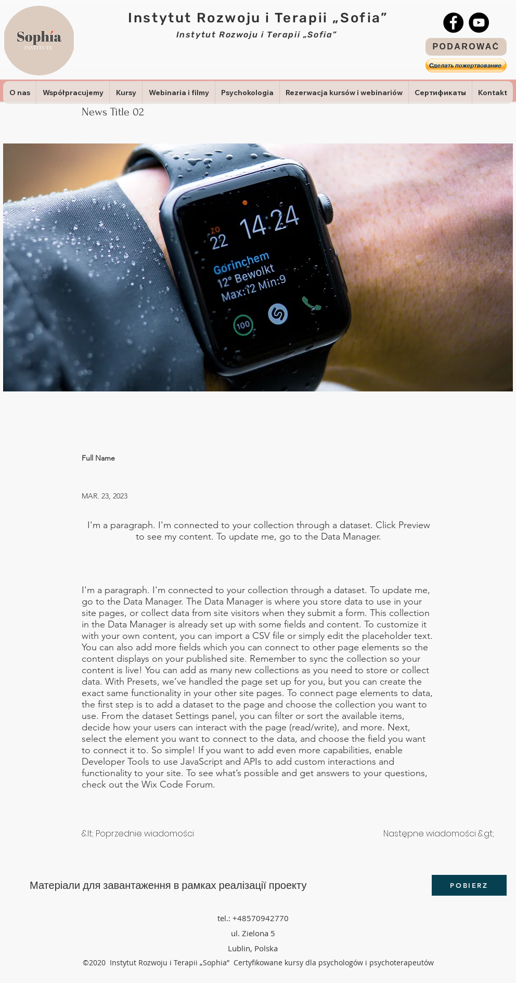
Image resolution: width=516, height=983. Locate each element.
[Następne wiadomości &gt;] (438, 833)
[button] (466, 65)
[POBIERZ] (469, 885)
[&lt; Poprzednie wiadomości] (138, 833)
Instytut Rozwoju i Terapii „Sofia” (258, 18)
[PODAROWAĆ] (466, 47)
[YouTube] (479, 22)
